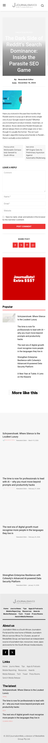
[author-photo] (9, 440)
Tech (4, 710)
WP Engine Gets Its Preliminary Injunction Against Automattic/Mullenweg (35, 154)
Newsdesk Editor (26, 79)
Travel (5, 697)
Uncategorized (24, 32)
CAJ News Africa (8, 721)
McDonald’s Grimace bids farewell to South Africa (12, 152)
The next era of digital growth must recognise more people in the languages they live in (31, 348)
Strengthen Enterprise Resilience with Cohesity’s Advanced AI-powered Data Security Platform (22, 578)
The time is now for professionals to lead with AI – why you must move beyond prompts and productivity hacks (31, 333)
